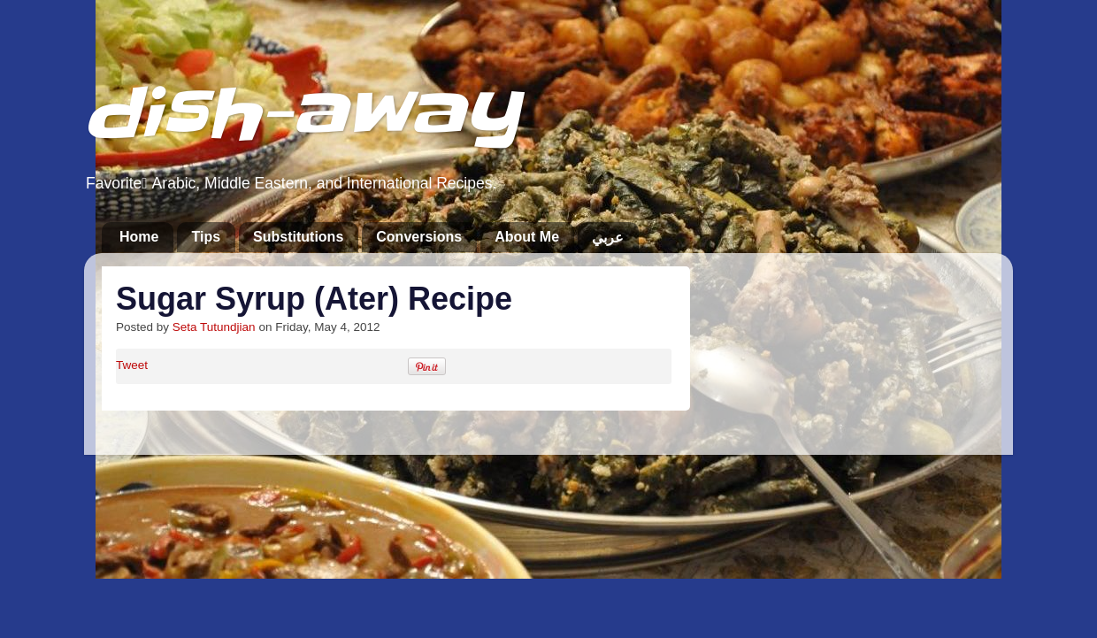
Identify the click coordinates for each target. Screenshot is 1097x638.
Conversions (419, 236)
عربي (608, 237)
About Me (527, 236)
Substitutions (298, 236)
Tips (205, 236)
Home (138, 236)
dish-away (301, 114)
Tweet (132, 365)
